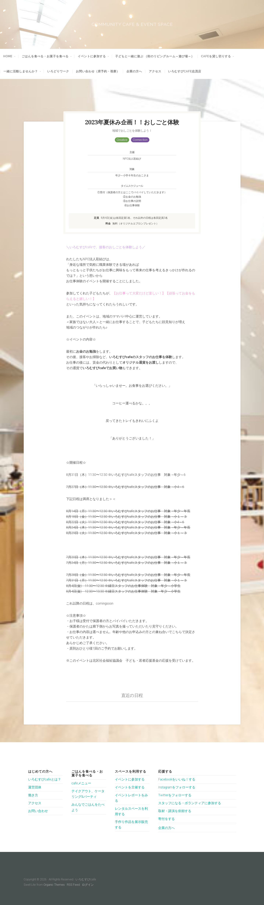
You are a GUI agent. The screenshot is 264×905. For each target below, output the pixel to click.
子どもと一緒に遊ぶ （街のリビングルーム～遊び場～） (154, 56)
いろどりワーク (58, 71)
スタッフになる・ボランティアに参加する (189, 803)
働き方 (33, 795)
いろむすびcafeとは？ (44, 779)
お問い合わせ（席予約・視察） (98, 71)
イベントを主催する (130, 787)
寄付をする (166, 819)
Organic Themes (54, 884)
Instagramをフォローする (176, 787)
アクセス (155, 71)
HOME (7, 56)
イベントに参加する (92, 56)
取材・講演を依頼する (174, 811)
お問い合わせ (38, 811)
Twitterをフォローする (174, 795)
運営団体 (34, 787)
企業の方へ (134, 71)
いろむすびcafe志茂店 (184, 71)
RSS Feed (73, 884)
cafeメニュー (81, 783)
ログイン (88, 884)
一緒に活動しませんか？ (20, 71)
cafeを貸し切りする (216, 56)
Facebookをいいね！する (176, 779)
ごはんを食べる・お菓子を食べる (45, 56)
